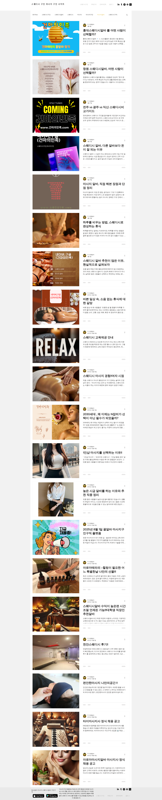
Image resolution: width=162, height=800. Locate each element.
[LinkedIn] (118, 4)
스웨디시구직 (113, 14)
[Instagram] (124, 4)
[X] (130, 4)
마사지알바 (100, 14)
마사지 (79, 14)
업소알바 (34, 790)
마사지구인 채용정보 (65, 789)
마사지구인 (89, 14)
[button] (93, 4)
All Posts (35, 14)
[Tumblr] (121, 4)
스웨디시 (70, 14)
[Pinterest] (127, 4)
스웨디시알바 (59, 14)
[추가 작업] (125, 25)
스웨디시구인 (46, 14)
